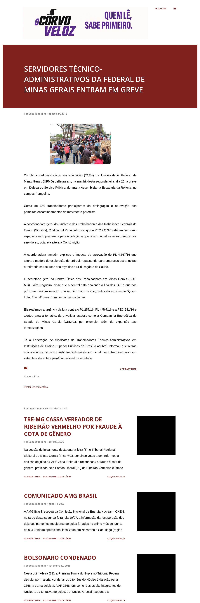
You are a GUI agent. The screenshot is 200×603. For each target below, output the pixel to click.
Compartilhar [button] (128, 369)
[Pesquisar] (160, 8)
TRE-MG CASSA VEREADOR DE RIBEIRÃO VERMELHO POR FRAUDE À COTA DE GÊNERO (73, 426)
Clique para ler (116, 476)
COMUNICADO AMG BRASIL (60, 495)
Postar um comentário (36, 387)
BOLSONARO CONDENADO (60, 557)
